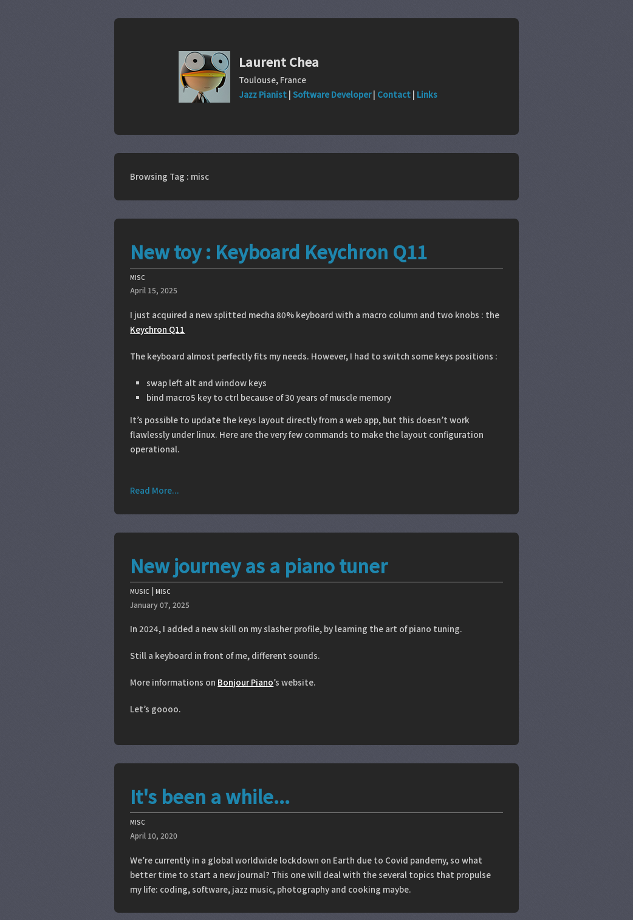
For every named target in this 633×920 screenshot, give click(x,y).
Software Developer (332, 94)
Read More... (154, 490)
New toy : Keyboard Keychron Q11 (278, 251)
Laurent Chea (279, 61)
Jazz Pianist (263, 94)
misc (137, 276)
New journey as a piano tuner (259, 565)
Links (427, 94)
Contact (394, 94)
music (139, 590)
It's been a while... (210, 796)
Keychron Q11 (157, 329)
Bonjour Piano (245, 682)
